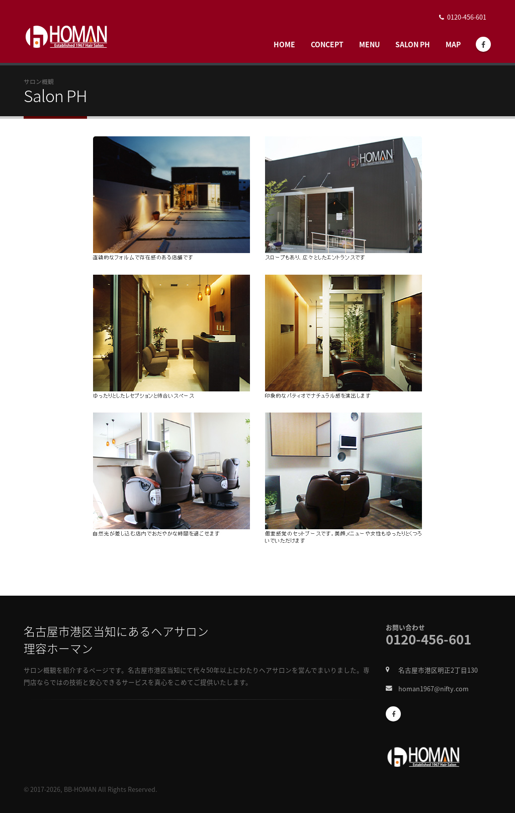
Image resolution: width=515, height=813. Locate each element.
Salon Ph (412, 44)
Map (453, 44)
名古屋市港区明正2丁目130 (438, 670)
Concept (327, 44)
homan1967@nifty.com (433, 688)
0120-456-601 (466, 17)
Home (284, 44)
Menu (369, 44)
